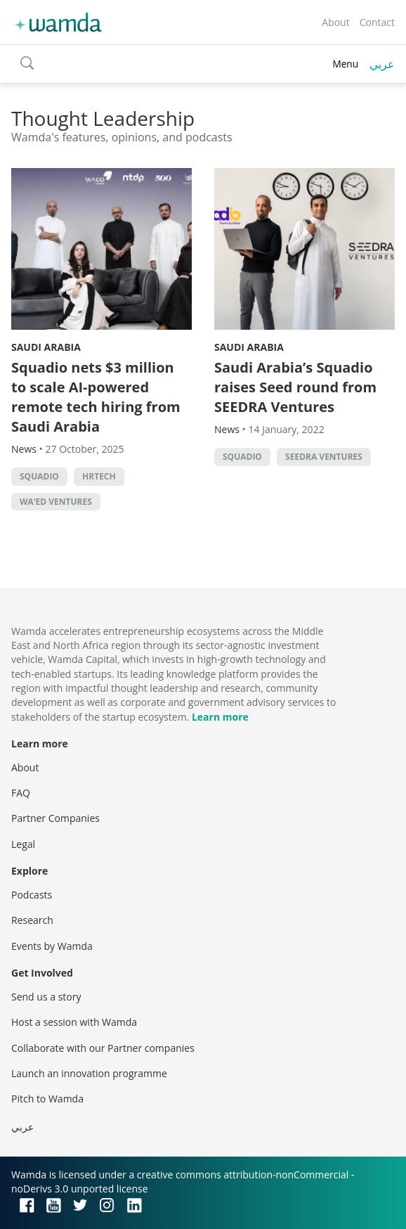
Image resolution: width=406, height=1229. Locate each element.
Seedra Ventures (323, 457)
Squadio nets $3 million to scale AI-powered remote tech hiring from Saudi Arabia (96, 397)
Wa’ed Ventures (56, 502)
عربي (382, 64)
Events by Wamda (52, 946)
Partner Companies (55, 818)
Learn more (220, 716)
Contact (377, 22)
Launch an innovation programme (89, 1073)
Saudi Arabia (46, 347)
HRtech (99, 476)
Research (32, 920)
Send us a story (46, 996)
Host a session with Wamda (74, 1022)
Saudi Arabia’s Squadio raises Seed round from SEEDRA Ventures (295, 387)
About (335, 22)
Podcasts (31, 894)
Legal (23, 844)
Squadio (39, 476)
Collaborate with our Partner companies (103, 1048)
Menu (345, 63)
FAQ (20, 792)
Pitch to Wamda (47, 1098)
